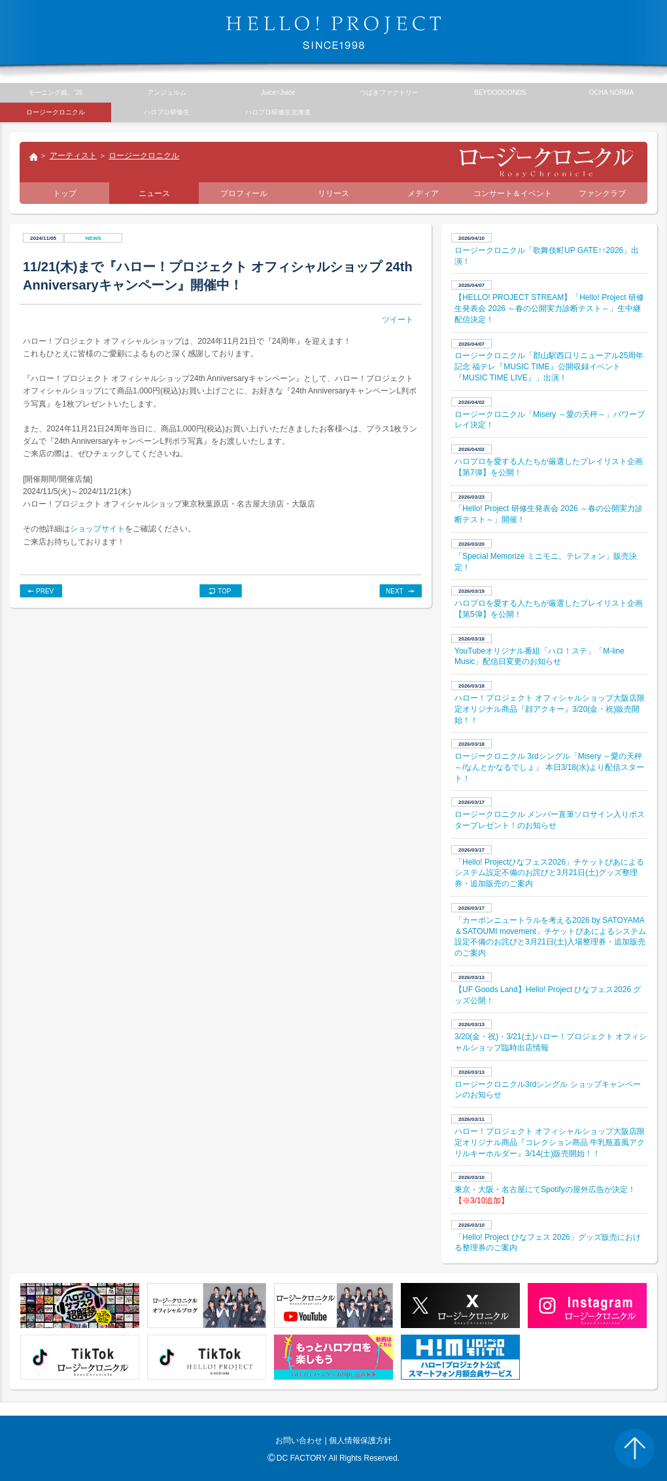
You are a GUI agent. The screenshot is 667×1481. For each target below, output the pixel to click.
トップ (32, 158)
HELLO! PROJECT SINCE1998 (333, 32)
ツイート (397, 319)
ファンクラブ (602, 193)
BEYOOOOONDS (500, 92)
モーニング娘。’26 (55, 92)
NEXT (394, 591)
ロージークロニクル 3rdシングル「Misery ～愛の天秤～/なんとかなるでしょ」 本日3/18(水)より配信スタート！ (549, 767)
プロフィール (243, 193)
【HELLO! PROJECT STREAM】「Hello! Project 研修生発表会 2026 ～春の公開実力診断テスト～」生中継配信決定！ (549, 308)
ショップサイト (97, 528)
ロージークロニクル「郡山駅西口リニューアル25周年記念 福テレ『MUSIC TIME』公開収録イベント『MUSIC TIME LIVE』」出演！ (548, 366)
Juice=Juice (278, 92)
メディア (423, 193)
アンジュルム (166, 92)
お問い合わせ (298, 1440)
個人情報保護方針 (360, 1440)
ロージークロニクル (144, 155)
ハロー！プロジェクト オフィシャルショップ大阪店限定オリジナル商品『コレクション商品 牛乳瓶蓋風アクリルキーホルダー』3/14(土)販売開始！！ (549, 1142)
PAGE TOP (634, 1448)
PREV (45, 591)
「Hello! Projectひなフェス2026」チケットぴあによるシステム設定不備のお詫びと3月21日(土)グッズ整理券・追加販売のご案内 (549, 873)
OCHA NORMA (611, 92)
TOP (224, 591)
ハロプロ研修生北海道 (278, 112)
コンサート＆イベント (512, 193)
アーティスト (73, 155)
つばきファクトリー (389, 92)
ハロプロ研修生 (167, 112)
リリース (333, 193)
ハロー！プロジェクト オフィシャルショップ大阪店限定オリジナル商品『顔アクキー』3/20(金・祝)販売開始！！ (549, 709)
